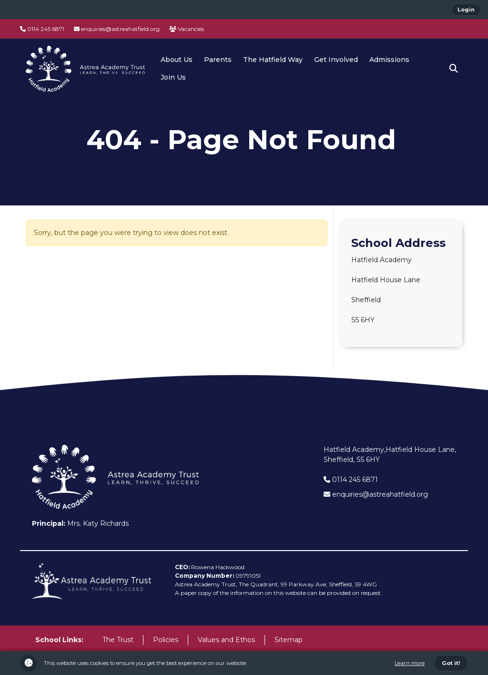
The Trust (117, 639)
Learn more (410, 663)
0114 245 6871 (42, 28)
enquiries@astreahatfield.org (117, 28)
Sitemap (288, 639)
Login (466, 9)
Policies (165, 639)
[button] (453, 68)
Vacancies (186, 28)
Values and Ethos (226, 639)
